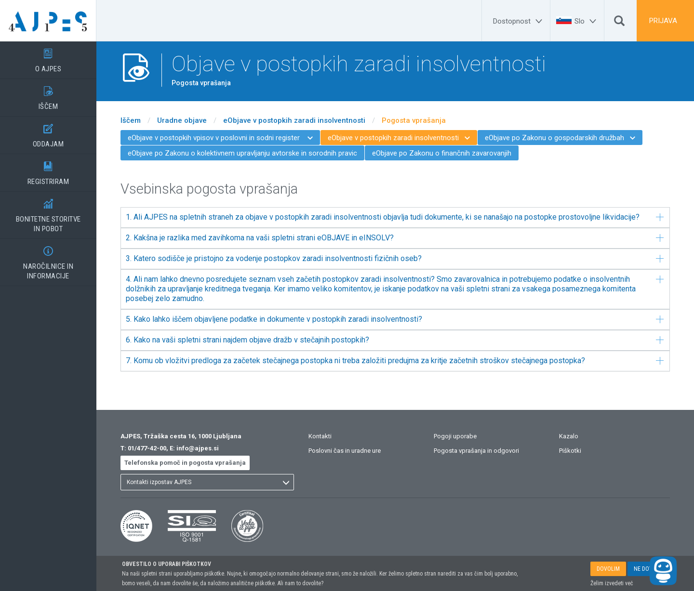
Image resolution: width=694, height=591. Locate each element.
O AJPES (48, 57)
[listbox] (207, 482)
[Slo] (586, 21)
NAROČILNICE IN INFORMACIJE (48, 259)
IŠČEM (48, 95)
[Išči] (619, 23)
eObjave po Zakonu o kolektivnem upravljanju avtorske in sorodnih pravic (242, 153)
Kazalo (568, 436)
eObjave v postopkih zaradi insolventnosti (294, 120)
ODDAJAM (48, 132)
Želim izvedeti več (611, 583)
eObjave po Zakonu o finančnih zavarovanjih (441, 153)
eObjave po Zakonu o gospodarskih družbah (560, 137)
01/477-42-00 (147, 448)
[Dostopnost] (519, 21)
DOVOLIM (608, 568)
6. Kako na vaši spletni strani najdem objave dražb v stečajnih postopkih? (395, 339)
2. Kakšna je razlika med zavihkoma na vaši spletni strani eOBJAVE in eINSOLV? (395, 237)
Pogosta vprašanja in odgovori (476, 450)
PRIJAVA (663, 20)
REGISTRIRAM (48, 170)
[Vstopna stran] (48, 20)
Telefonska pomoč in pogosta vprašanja (185, 462)
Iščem (130, 120)
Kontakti (320, 436)
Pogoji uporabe (455, 436)
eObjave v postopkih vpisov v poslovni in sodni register (220, 137)
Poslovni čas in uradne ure (344, 450)
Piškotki (570, 450)
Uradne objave (182, 120)
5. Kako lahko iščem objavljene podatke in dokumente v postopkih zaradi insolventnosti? (395, 319)
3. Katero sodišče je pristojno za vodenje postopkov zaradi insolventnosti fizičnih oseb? (395, 258)
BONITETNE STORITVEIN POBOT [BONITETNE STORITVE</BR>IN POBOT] (48, 212)
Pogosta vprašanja (414, 120)
